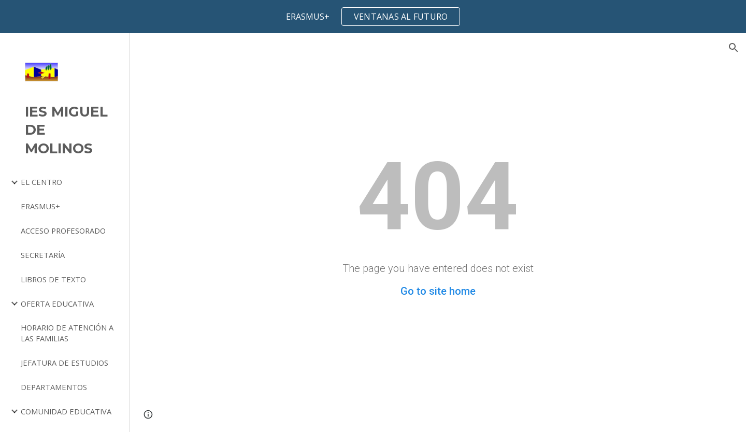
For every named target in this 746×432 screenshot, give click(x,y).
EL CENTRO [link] (41, 182)
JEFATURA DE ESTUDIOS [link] (64, 362)
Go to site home (438, 291)
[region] (373, 16)
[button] (733, 47)
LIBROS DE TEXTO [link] (53, 279)
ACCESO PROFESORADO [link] (63, 230)
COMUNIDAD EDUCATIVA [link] (66, 411)
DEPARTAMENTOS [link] (54, 387)
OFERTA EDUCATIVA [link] (57, 303)
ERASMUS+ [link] (40, 206)
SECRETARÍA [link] (43, 255)
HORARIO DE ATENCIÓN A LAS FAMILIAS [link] (67, 332)
